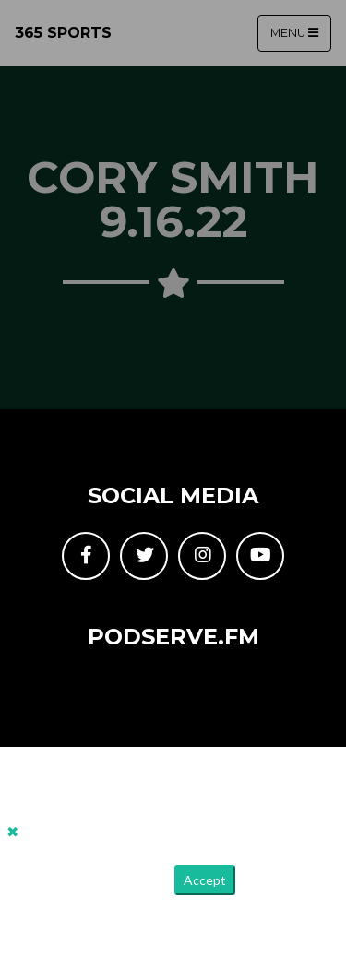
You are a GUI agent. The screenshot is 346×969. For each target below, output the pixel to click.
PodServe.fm (173, 636)
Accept (205, 880)
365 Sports (63, 32)
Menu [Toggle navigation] (294, 33)
